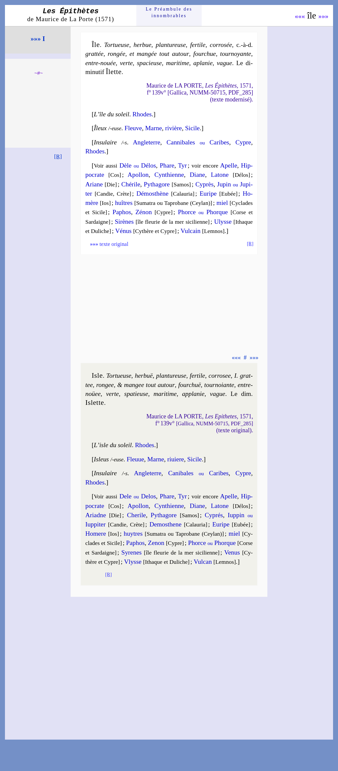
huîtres (124, 202)
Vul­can (203, 561)
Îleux (100, 128)
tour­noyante (235, 53)
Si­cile (192, 128)
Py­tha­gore (157, 184)
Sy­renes (131, 552)
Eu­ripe (208, 193)
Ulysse (223, 221)
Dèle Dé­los (137, 165)
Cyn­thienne (169, 174)
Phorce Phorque (203, 212)
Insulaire (105, 142)
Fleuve (133, 128)
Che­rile (136, 515)
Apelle (228, 165)
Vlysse (133, 561)
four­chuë (189, 384)
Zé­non (143, 212)
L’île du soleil (111, 114)
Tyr (182, 165)
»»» (323, 16)
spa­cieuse (149, 62)
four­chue (204, 53)
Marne (153, 128)
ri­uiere (175, 459)
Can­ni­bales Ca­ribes (198, 142)
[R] (58, 156)
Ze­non (156, 542)
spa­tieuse (136, 393)
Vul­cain (190, 230)
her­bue (143, 44)
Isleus (101, 459)
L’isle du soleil (113, 445)
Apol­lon (138, 174)
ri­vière (173, 128)
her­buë (143, 375)
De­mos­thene (166, 524)
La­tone (220, 174)
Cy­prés (214, 515)
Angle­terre (146, 142)
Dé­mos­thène (152, 193)
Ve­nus (232, 552)
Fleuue (135, 459)
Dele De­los (137, 496)
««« (300, 16)
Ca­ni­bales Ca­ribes (198, 473)
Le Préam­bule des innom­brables (169, 12)
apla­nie (203, 62)
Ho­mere (95, 533)
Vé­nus (123, 230)
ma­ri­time (177, 62)
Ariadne (95, 515)
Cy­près (204, 184)
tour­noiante (219, 384)
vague (224, 62)
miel (222, 202)
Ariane (94, 184)
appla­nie (193, 393)
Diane (197, 174)
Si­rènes (124, 221)
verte (126, 62)
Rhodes (142, 114)
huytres (133, 533)
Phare (167, 165)
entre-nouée (100, 62)
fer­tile (197, 44)
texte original (109, 244)
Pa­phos (122, 212)
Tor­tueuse (116, 44)
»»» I (38, 38)
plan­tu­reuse (171, 44)
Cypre (243, 142)
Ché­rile (130, 184)
